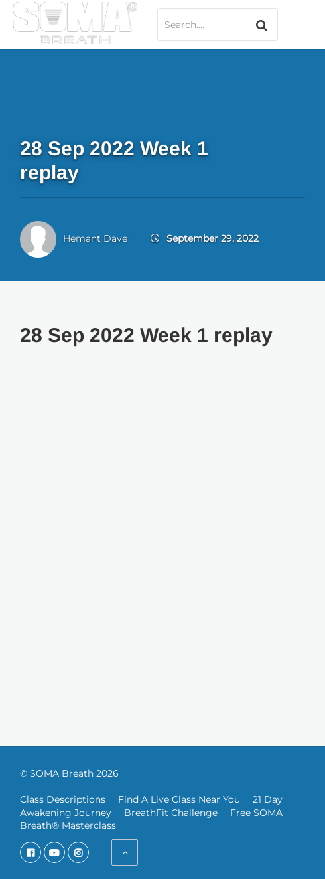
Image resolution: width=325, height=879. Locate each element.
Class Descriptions (62, 799)
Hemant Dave (95, 238)
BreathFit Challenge (171, 813)
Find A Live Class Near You (179, 799)
